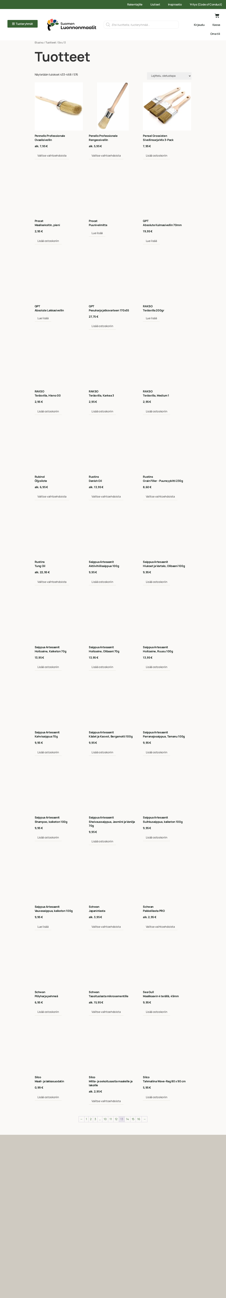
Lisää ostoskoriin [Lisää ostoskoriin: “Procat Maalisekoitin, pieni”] (48, 241)
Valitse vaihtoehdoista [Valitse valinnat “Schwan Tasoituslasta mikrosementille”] (106, 1012)
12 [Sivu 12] (116, 1119)
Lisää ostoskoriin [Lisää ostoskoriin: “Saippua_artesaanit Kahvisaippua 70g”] (48, 752)
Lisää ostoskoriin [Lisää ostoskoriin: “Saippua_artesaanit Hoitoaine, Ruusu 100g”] (156, 667)
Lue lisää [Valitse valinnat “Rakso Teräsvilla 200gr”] (151, 318)
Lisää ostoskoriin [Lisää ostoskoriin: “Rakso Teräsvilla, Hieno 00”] (48, 411)
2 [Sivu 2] (91, 1119)
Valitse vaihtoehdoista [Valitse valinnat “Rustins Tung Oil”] (51, 582)
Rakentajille (134, 4)
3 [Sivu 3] (95, 1119)
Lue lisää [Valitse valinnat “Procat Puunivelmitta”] (97, 233)
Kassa (216, 25)
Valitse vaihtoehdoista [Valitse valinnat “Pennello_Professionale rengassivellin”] (106, 155)
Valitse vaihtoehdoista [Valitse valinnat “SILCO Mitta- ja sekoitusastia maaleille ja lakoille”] (106, 1101)
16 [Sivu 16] (138, 1119)
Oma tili (215, 34)
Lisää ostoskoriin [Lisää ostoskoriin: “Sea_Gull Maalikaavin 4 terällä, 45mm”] (156, 1012)
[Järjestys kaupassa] (169, 76)
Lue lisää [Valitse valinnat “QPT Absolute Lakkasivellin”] (43, 318)
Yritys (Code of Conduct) (206, 4)
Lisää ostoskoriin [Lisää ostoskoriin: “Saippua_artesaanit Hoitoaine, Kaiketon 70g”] (48, 667)
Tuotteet (50, 42)
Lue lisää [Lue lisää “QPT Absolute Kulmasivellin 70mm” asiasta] (151, 241)
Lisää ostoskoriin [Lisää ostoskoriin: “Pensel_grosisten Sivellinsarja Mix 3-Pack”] (156, 155)
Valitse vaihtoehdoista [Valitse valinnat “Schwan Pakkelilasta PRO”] (160, 926)
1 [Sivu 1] (86, 1119)
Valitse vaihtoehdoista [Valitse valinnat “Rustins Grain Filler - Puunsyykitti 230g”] (160, 496)
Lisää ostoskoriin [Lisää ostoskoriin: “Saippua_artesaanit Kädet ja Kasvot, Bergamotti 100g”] (102, 752)
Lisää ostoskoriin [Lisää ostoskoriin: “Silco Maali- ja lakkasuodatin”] (48, 1097)
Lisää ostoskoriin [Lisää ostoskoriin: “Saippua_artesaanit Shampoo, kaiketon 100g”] (48, 837)
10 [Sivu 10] (105, 1119)
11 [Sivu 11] (111, 1119)
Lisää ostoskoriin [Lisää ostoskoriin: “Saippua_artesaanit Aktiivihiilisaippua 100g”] (102, 582)
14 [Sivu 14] (127, 1119)
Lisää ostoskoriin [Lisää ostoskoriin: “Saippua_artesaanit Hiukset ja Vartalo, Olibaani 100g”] (156, 582)
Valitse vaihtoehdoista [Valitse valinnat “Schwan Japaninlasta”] (106, 926)
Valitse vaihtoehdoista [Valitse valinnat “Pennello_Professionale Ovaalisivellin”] (51, 155)
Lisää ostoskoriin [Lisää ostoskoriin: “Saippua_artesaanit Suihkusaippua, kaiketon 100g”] (156, 837)
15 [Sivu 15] (133, 1119)
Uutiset (155, 4)
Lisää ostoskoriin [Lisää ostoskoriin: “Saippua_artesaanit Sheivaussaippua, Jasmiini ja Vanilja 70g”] (102, 841)
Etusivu (39, 42)
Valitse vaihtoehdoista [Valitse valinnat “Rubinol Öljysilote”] (51, 496)
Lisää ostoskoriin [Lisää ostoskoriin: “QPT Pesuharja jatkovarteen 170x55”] (102, 326)
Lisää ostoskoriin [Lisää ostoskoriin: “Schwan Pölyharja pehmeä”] (48, 1012)
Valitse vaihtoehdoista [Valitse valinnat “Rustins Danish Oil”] (106, 496)
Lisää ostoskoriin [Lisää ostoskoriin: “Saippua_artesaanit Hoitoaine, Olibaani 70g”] (102, 667)
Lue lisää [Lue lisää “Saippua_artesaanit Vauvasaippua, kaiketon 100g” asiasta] (43, 926)
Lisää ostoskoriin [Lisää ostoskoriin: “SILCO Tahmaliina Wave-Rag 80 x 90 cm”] (156, 1097)
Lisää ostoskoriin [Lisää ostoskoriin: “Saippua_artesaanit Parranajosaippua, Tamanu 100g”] (156, 752)
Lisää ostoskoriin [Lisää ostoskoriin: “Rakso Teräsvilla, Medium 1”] (156, 411)
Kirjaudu (199, 25)
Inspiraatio (175, 4)
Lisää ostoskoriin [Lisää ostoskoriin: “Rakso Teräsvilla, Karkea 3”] (102, 411)
